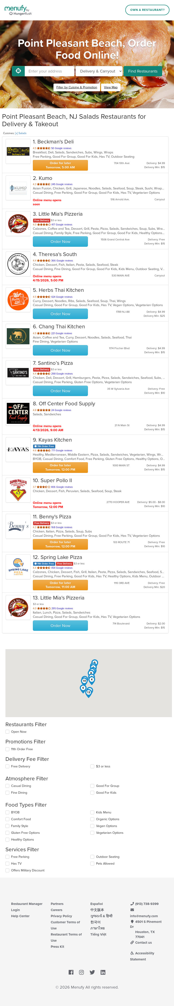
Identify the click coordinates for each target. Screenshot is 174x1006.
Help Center (20, 916)
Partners (57, 904)
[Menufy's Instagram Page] (81, 972)
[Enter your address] (50, 71)
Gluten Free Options (25, 833)
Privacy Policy (61, 916)
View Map (111, 87)
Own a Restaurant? (147, 10)
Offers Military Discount (27, 870)
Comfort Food (21, 819)
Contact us (141, 943)
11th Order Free (22, 749)
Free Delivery (20, 766)
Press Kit (57, 947)
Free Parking (20, 857)
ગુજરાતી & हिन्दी (101, 916)
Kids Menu (103, 812)
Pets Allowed (105, 864)
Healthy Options (22, 840)
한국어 (95, 922)
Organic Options (107, 819)
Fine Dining (19, 793)
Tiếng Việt (98, 934)
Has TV (16, 864)
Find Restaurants (142, 71)
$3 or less (103, 766)
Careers (56, 910)
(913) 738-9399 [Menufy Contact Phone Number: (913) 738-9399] (144, 904)
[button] (91, 680)
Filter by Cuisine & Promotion (76, 87)
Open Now (19, 732)
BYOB (15, 812)
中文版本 (97, 910)
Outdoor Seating (107, 857)
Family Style (19, 826)
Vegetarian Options (109, 833)
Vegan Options (106, 826)
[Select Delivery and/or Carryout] (99, 71)
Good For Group (107, 786)
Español (96, 904)
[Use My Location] (18, 71)
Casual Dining (21, 786)
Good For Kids (106, 793)
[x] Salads (21, 133)
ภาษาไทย (97, 928)
